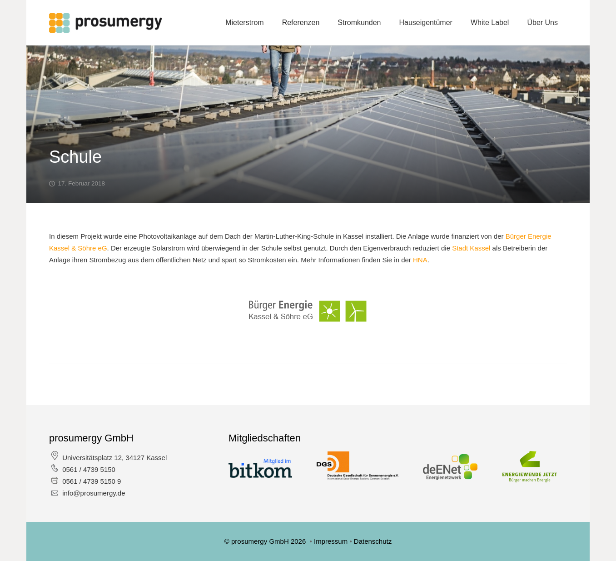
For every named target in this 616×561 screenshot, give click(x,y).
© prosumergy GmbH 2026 (266, 541)
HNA (420, 260)
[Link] (105, 23)
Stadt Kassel (471, 248)
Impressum (331, 541)
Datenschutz (373, 541)
